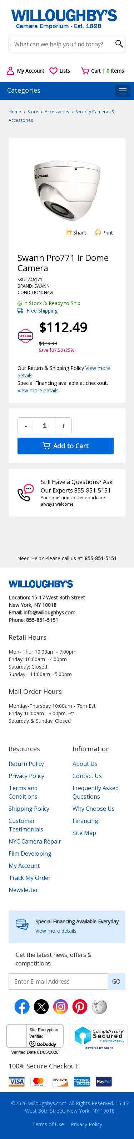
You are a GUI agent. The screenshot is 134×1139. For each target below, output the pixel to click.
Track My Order (30, 878)
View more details (38, 390)
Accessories (57, 112)
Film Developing (30, 853)
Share (76, 232)
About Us (85, 764)
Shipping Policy (29, 809)
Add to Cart (66, 446)
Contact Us (87, 776)
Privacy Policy (26, 776)
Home (15, 112)
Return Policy (26, 764)
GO (116, 981)
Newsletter (23, 890)
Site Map (84, 833)
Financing (85, 821)
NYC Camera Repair (35, 841)
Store (33, 112)
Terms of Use (48, 1124)
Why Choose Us (94, 809)
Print (104, 232)
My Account (24, 866)
